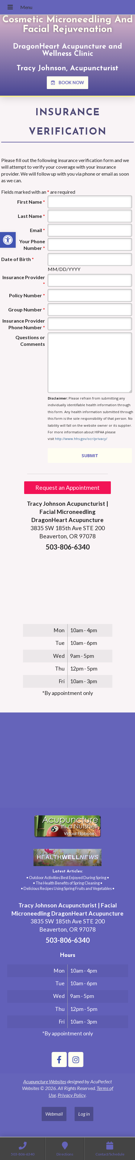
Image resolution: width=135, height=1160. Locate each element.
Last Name (31, 216)
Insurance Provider (23, 280)
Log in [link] (84, 1114)
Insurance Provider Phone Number (23, 324)
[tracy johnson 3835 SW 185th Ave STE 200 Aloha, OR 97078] (67, 762)
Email (37, 230)
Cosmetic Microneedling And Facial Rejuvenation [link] (67, 24)
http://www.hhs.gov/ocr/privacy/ (81, 438)
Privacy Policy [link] (71, 1095)
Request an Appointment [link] (67, 487)
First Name (31, 202)
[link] (8, 240)
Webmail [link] (54, 1114)
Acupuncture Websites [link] (44, 1081)
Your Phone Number (32, 244)
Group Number (26, 309)
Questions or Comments (30, 340)
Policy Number (27, 295)
